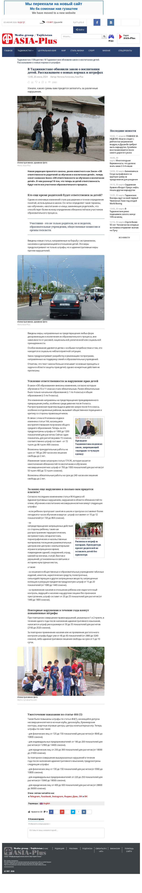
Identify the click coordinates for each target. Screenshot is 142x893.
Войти (80, 29)
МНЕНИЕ (106, 50)
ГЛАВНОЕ (8, 50)
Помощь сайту (129, 850)
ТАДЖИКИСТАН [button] (25, 50)
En (81, 22)
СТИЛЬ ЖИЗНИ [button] (77, 51)
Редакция (59, 848)
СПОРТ (91, 50)
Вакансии (115, 848)
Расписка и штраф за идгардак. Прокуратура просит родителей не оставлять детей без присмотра (88, 548)
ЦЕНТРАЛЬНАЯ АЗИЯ (47, 50)
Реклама (73, 848)
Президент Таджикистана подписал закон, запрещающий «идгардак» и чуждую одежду (88, 447)
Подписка (87, 848)
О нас (45, 848)
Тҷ (78, 22)
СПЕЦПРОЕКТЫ (125, 50)
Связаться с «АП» (101, 850)
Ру (74, 22)
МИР (63, 50)
